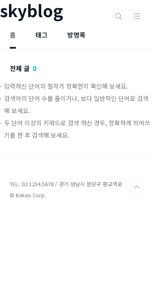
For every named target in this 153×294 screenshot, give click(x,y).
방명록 (76, 35)
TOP (136, 187)
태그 (41, 35)
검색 (119, 16)
